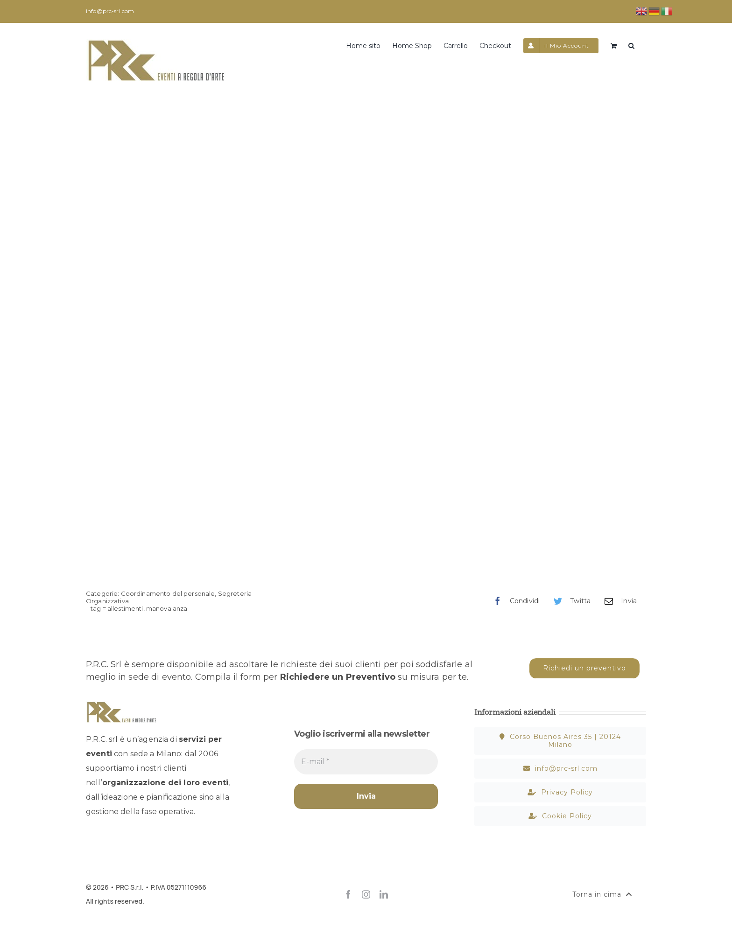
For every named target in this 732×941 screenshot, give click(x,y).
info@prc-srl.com (110, 10)
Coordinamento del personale (168, 593)
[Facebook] (514, 601)
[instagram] (366, 894)
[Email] (618, 601)
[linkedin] (384, 894)
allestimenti (125, 608)
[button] (631, 45)
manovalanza (167, 608)
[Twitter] (570, 601)
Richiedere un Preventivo (337, 677)
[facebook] (348, 894)
